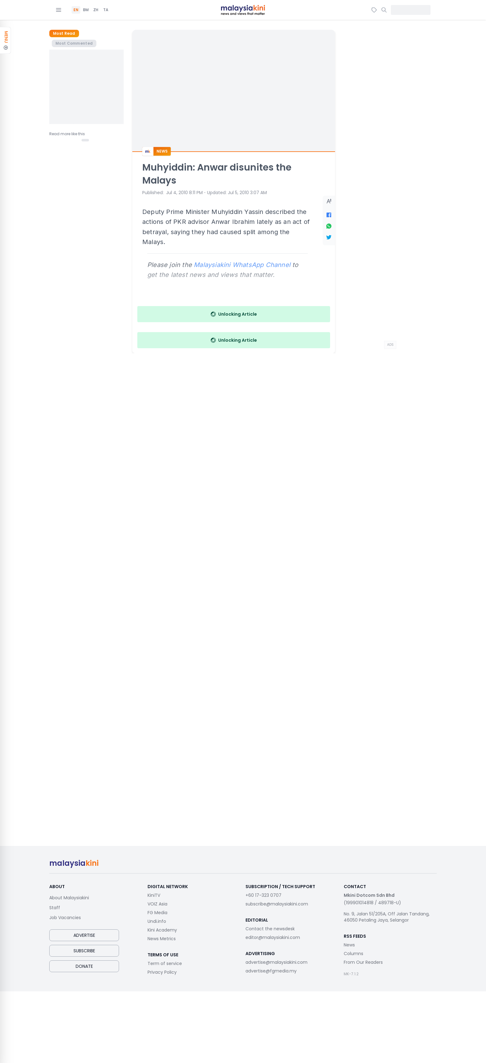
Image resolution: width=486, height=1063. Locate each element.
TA (105, 9)
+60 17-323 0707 (263, 895)
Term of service (165, 963)
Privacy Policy (162, 972)
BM (86, 9)
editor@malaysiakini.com (272, 937)
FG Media (157, 913)
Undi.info (157, 921)
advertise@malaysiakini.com (276, 962)
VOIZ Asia (157, 904)
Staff (54, 908)
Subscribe (84, 951)
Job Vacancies (65, 917)
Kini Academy (162, 930)
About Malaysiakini (69, 898)
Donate (84, 966)
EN (75, 9)
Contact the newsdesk (270, 929)
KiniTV (154, 895)
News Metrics (162, 939)
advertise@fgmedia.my (271, 971)
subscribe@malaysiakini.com (276, 904)
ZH (95, 9)
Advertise (84, 935)
